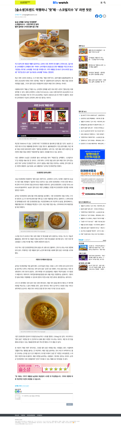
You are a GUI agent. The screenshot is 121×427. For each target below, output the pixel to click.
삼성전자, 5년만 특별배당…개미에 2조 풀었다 (93, 118)
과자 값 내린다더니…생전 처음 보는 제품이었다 (101, 249)
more (104, 240)
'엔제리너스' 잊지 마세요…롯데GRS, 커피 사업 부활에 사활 (97, 140)
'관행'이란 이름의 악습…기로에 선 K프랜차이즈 (101, 247)
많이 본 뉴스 (83, 111)
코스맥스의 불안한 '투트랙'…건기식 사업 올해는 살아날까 (97, 231)
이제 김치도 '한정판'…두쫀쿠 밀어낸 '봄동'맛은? (101, 269)
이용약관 (23, 415)
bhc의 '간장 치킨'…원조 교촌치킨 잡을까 (99, 265)
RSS (74, 422)
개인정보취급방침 (31, 415)
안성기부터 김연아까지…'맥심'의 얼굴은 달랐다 (101, 255)
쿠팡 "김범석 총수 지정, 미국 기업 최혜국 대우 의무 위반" (97, 234)
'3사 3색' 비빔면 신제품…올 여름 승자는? (99, 267)
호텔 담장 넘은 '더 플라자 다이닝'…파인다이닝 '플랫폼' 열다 (97, 228)
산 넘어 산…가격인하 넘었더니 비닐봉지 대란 (100, 246)
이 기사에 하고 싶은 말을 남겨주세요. (47, 398)
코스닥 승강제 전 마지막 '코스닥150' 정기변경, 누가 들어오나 (98, 131)
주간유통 (81, 243)
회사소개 (17, 415)
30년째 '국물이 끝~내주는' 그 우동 (98, 257)
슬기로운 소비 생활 (84, 263)
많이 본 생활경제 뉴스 (85, 202)
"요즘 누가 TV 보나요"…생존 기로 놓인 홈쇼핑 (94, 222)
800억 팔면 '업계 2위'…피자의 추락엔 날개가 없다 (95, 128)
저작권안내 (39, 415)
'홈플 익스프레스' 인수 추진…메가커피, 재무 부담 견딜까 (96, 122)
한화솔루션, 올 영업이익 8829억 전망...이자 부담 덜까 (96, 125)
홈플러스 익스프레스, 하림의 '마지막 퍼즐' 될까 (94, 218)
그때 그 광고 (82, 253)
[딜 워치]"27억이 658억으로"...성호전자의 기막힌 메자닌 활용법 (99, 115)
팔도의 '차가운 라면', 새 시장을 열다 (98, 259)
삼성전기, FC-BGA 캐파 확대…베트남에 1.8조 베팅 (95, 144)
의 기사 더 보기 (22, 386)
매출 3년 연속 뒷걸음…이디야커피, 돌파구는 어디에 (95, 225)
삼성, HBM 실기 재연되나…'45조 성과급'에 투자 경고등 (96, 134)
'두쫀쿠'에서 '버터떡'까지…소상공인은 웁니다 (93, 137)
